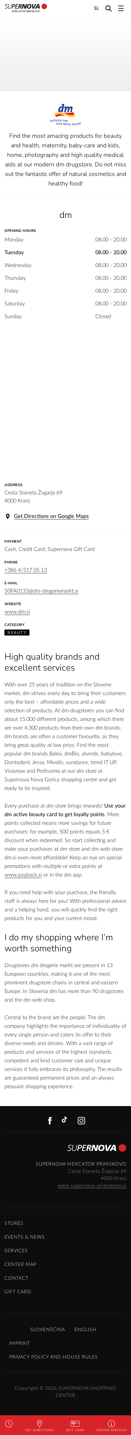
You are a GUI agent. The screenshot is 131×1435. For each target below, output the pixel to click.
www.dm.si (17, 612)
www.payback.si (23, 875)
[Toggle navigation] (121, 8)
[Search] (108, 8)
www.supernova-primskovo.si (92, 1185)
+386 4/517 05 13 (25, 570)
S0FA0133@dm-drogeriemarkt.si (41, 591)
